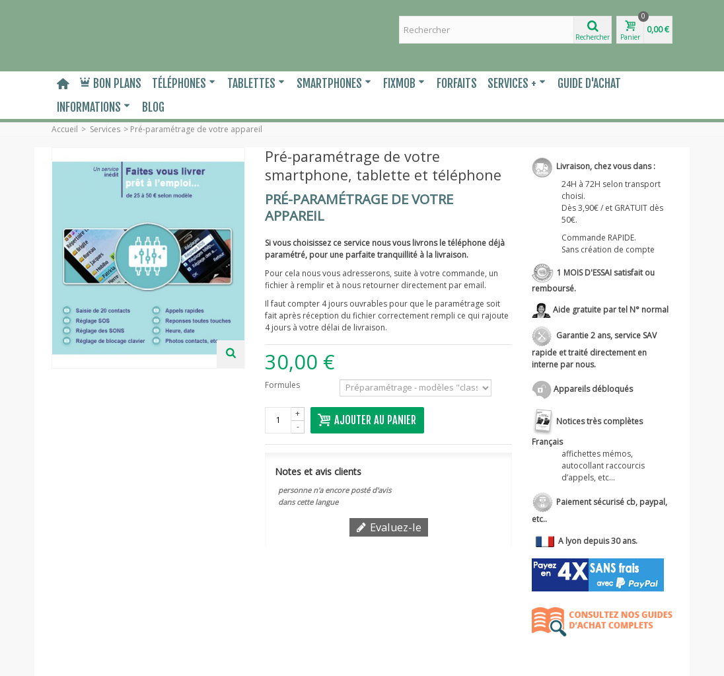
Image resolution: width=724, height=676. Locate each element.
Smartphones (334, 83)
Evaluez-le (388, 527)
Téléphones (183, 83)
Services (105, 129)
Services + (517, 83)
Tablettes (256, 83)
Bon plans (110, 83)
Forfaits (457, 83)
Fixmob (404, 83)
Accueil (65, 129)
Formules (283, 385)
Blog (153, 107)
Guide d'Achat (589, 83)
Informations (93, 107)
